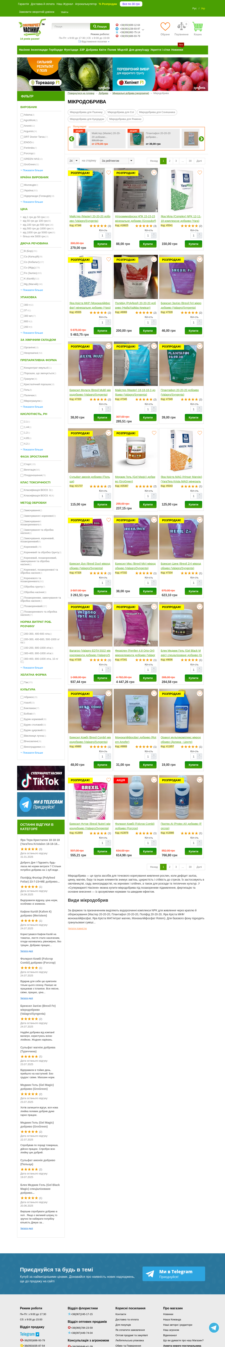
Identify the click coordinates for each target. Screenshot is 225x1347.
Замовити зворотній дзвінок (37, 11)
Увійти (64, 12)
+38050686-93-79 (130, 36)
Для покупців (123, 1324)
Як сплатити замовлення (130, 1329)
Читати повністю (77, 928)
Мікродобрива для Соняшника (157, 112)
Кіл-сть (103, 230)
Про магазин (173, 1308)
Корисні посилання (130, 1308)
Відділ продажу (32, 1327)
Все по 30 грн (131, 4)
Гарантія (23, 4)
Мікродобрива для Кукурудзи (87, 119)
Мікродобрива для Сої (121, 112)
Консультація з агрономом (88, 1340)
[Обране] (165, 28)
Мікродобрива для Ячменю (125, 119)
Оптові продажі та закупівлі (132, 1335)
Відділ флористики (83, 1308)
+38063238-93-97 (130, 28)
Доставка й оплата (43, 4)
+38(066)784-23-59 (82, 1327)
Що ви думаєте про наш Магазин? (183, 1340)
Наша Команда (172, 1319)
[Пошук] (100, 26)
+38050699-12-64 (130, 25)
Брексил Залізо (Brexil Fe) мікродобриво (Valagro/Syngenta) (38, 1009)
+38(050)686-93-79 (34, 1340)
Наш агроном (171, 1329)
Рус (194, 8)
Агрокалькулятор (86, 4)
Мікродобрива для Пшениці (86, 112)
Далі (199, 160)
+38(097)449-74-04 (82, 1332)
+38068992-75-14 (130, 32)
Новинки (168, 1314)
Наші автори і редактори (177, 1324)
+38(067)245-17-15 (82, 1314)
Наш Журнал (64, 4)
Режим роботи (31, 1308)
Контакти (121, 1314)
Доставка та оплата (127, 1319)
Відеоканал (170, 1335)
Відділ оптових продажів (87, 1321)
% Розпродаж (108, 4)
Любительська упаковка (130, 1340)
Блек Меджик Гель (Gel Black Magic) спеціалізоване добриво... (40, 1188)
